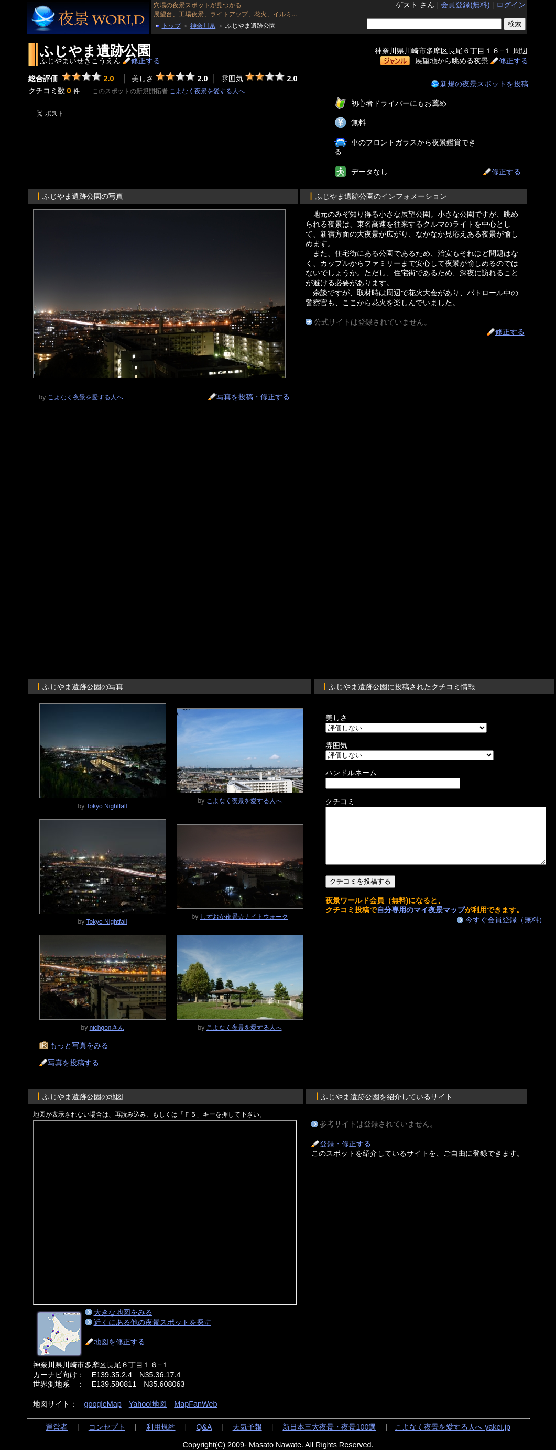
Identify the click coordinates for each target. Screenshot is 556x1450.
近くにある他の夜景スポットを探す (152, 1322)
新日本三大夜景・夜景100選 (329, 1427)
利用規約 (161, 1427)
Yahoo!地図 (148, 1404)
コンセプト (107, 1427)
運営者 (57, 1427)
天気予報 (247, 1427)
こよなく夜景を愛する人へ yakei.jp (452, 1427)
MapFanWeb (195, 1404)
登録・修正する (345, 1144)
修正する (145, 61)
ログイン (511, 5)
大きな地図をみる (123, 1312)
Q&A (204, 1427)
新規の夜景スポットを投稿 (484, 84)
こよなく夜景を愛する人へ (207, 91)
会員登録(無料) (465, 5)
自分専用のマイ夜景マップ (421, 921)
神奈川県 (202, 25)
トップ (171, 25)
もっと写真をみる (79, 1045)
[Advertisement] (152, 148)
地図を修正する (119, 1341)
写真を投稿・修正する (253, 397)
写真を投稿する (73, 1062)
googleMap (103, 1404)
